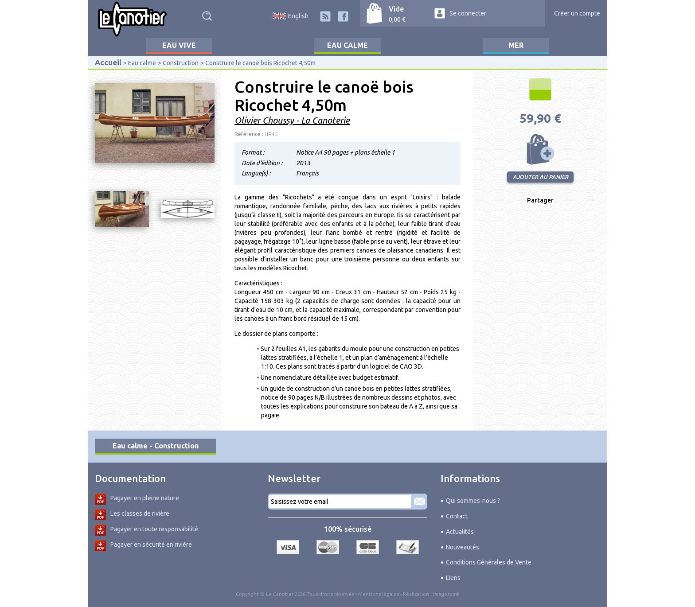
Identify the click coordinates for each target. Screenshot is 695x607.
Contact (457, 516)
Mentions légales (378, 594)
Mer (515, 45)
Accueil (108, 62)
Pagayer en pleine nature (144, 498)
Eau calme (347, 45)
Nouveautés (462, 547)
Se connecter (467, 13)
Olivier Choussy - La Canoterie (292, 120)
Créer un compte (577, 13)
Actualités (460, 531)
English (298, 15)
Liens (453, 577)
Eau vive (179, 45)
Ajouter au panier (540, 149)
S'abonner (419, 502)
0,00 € (397, 19)
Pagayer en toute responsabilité (154, 529)
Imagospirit (446, 594)
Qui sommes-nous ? (473, 500)
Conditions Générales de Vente (488, 562)
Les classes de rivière (139, 513)
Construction (181, 62)
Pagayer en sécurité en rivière (151, 544)
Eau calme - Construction (156, 446)
